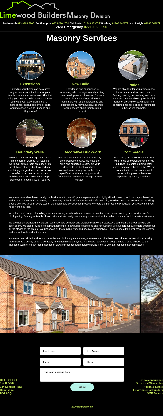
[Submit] (82, 387)
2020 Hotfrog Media (82, 406)
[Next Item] (157, 294)
